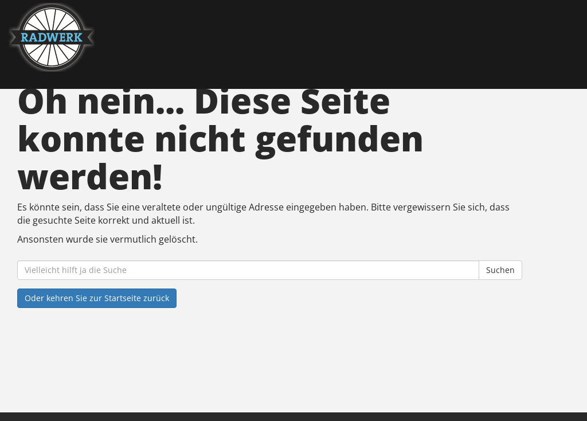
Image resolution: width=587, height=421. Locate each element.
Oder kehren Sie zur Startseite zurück (97, 298)
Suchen (500, 269)
